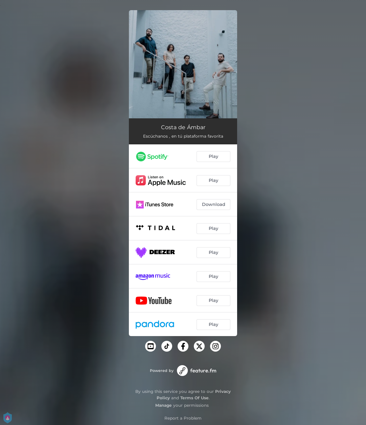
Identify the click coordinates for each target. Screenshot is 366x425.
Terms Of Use (194, 397)
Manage (163, 405)
